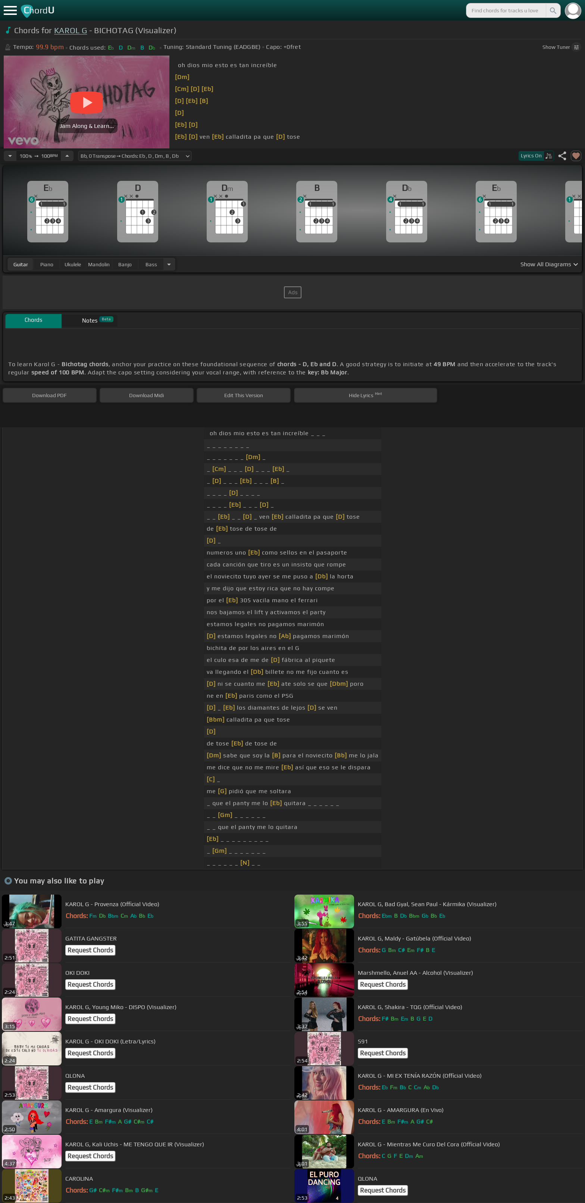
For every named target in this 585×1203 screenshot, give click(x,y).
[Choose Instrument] (169, 264)
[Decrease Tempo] (10, 156)
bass (151, 264)
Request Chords (90, 950)
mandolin (99, 264)
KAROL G (70, 30)
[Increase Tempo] (67, 156)
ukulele (73, 264)
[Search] (552, 10)
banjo (125, 264)
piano (46, 264)
